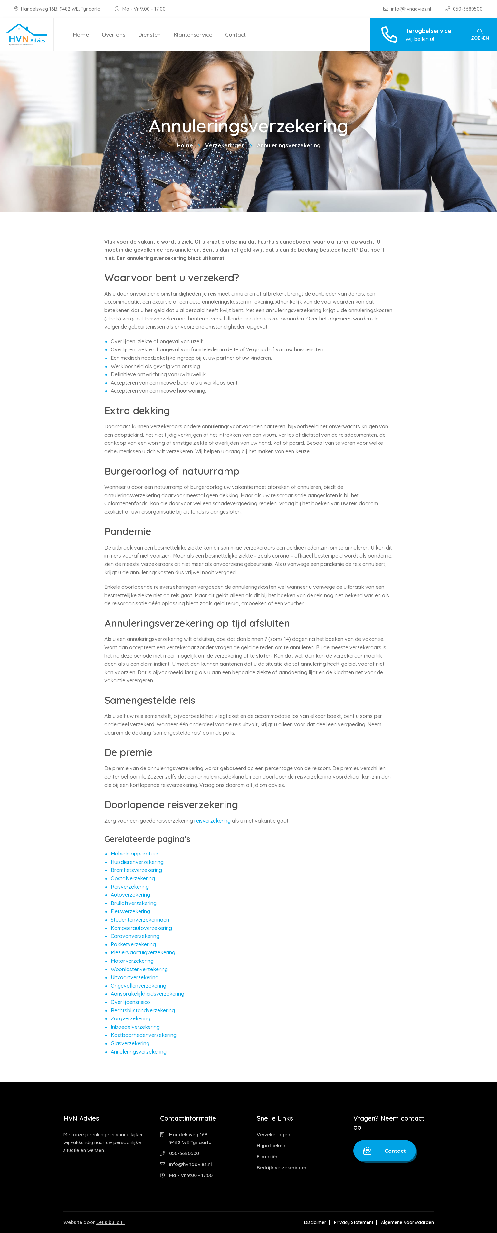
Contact (235, 34)
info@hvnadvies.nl (407, 9)
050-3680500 (464, 9)
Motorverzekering (132, 961)
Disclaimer (315, 1222)
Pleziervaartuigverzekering (143, 952)
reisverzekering (212, 820)
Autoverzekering (130, 895)
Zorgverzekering (130, 1018)
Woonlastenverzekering (139, 969)
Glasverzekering (130, 1043)
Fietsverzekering (130, 911)
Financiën (268, 1156)
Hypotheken (271, 1145)
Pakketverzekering (133, 944)
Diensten (149, 34)
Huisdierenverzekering (137, 862)
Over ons (113, 34)
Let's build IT (110, 1222)
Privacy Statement (353, 1222)
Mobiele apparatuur (134, 853)
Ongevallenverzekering (138, 985)
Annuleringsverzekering (139, 1051)
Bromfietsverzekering (136, 870)
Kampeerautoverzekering (141, 928)
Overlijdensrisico (130, 1002)
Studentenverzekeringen (140, 919)
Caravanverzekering (135, 936)
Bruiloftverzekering (134, 903)
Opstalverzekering (133, 878)
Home (81, 34)
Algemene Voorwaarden (407, 1222)
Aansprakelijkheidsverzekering (147, 993)
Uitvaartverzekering (134, 977)
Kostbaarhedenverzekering (144, 1035)
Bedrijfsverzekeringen (282, 1167)
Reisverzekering (130, 887)
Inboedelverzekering (135, 1027)
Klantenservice (193, 34)
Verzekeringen (225, 145)
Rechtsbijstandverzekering (143, 1010)
